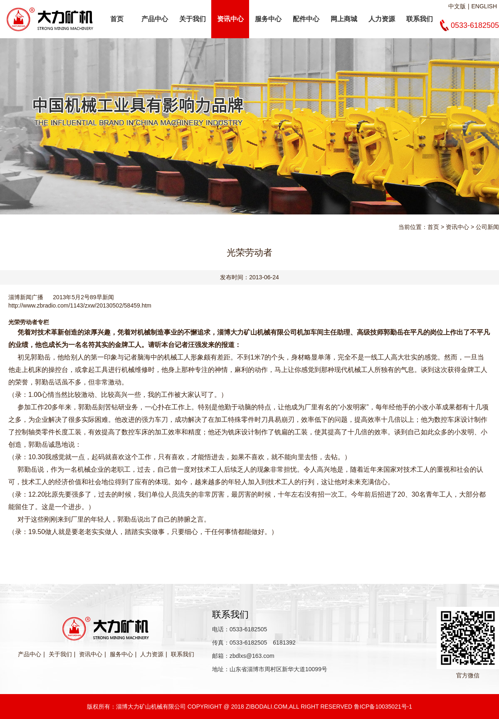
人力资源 (381, 18)
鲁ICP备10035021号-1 (383, 706)
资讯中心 (230, 18)
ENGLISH (484, 6)
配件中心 (306, 18)
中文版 (457, 6)
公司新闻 (487, 227)
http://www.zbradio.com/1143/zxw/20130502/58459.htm (79, 305)
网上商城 (344, 18)
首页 (117, 18)
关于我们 (192, 18)
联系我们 (419, 18)
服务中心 (268, 18)
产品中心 (154, 18)
